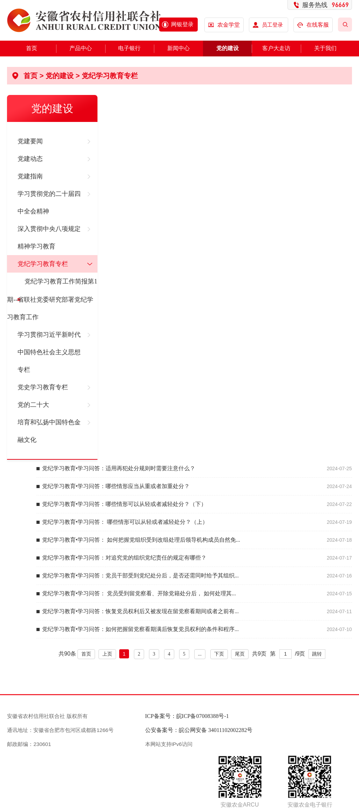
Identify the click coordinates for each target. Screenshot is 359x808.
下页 (219, 654)
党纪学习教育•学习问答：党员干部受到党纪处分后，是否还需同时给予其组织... (140, 575)
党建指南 (30, 176)
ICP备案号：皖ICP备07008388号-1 (187, 716)
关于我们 (325, 48)
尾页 (240, 654)
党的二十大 (33, 404)
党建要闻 (30, 141)
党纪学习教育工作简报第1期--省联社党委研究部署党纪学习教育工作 (52, 299)
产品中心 (80, 48)
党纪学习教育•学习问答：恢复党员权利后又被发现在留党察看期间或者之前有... (140, 611)
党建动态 (30, 158)
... (200, 654)
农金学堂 (228, 25)
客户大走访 (276, 48)
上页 (107, 654)
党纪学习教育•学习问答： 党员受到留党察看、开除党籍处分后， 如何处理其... (139, 593)
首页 (31, 48)
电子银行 (129, 48)
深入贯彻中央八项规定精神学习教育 (49, 237)
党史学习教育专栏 (43, 387)
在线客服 (313, 25)
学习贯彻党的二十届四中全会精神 (49, 202)
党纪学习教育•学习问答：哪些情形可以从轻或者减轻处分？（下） (124, 504)
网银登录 (182, 24)
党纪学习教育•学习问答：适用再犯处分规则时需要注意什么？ (119, 468)
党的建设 (227, 48)
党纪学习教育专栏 (110, 76)
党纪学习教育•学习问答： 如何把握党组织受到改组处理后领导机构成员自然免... (141, 540)
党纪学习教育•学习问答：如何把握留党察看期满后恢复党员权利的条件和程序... (140, 629)
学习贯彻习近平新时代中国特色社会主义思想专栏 (49, 352)
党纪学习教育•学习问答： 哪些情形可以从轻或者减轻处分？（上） (125, 522)
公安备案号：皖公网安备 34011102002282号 (199, 730)
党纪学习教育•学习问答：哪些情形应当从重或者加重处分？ (116, 486)
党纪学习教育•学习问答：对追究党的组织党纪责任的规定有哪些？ (124, 558)
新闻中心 (178, 48)
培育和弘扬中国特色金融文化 (49, 431)
